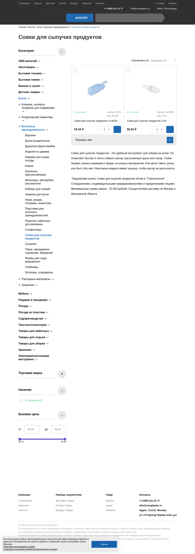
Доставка (50, 3)
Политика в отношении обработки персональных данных (30, 549)
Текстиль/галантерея (33, 324)
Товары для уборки (32, 343)
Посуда (23, 306)
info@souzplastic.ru (138, 8)
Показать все (85, 139)
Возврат (74, 3)
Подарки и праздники (33, 299)
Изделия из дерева (37, 151)
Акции (109, 505)
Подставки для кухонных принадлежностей (36, 212)
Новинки (173, 3)
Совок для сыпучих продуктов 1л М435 (95, 120)
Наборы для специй (37, 188)
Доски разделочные (37, 140)
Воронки (30, 135)
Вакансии (86, 3)
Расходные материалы (36, 279)
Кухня (23, 98)
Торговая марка (30, 373)
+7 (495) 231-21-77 (111, 8)
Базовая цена (29, 414)
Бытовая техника (30, 73)
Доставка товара (65, 500)
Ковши (29, 165)
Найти (159, 18)
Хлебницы (31, 267)
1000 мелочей (28, 61)
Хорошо (104, 544)
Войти (160, 8)
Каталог (78, 17)
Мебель (24, 293)
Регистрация (170, 8)
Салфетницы (33, 229)
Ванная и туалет (29, 85)
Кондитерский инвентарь (37, 117)
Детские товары (29, 92)
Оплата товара (64, 505)
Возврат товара (64, 510)
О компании (24, 3)
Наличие (25, 389)
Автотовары (27, 67)
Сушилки (31, 243)
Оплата (62, 3)
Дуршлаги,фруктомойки (40, 146)
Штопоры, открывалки (39, 272)
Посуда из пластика (32, 312)
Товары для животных (34, 331)
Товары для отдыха (32, 337)
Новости (38, 3)
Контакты (100, 3)
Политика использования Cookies (19, 547)
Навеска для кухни (37, 194)
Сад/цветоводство (31, 318)
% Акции (160, 3)
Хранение (28, 285)
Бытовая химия (29, 79)
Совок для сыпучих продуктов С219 (146, 120)
